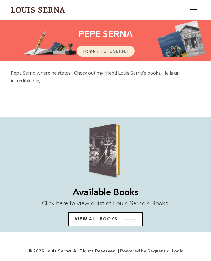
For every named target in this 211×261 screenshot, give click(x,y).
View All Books (105, 219)
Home (89, 51)
